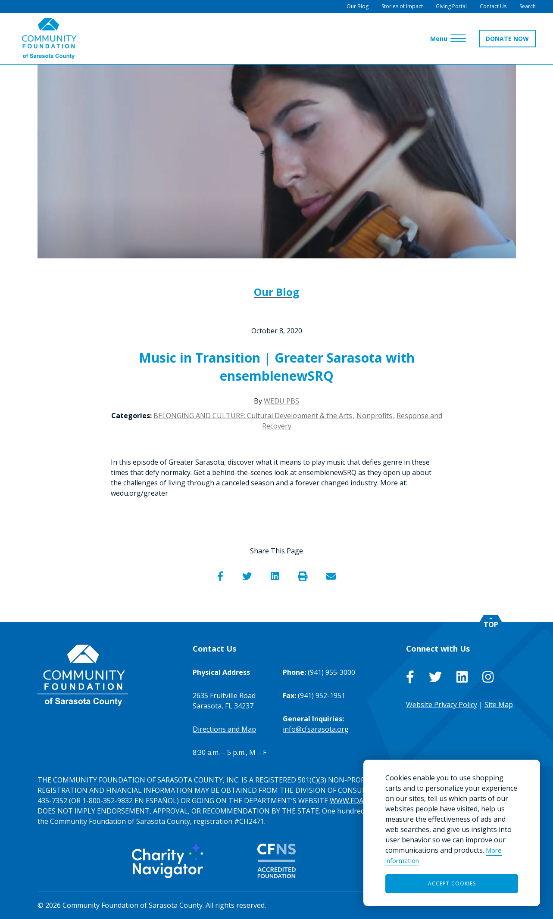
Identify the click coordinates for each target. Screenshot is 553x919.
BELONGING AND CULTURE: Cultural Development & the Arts (252, 415)
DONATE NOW (507, 38)
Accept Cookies (452, 883)
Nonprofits (374, 415)
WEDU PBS (281, 401)
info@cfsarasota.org (316, 729)
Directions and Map (224, 729)
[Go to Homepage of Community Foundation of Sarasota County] (48, 38)
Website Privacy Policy (441, 704)
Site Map (498, 704)
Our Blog (276, 292)
